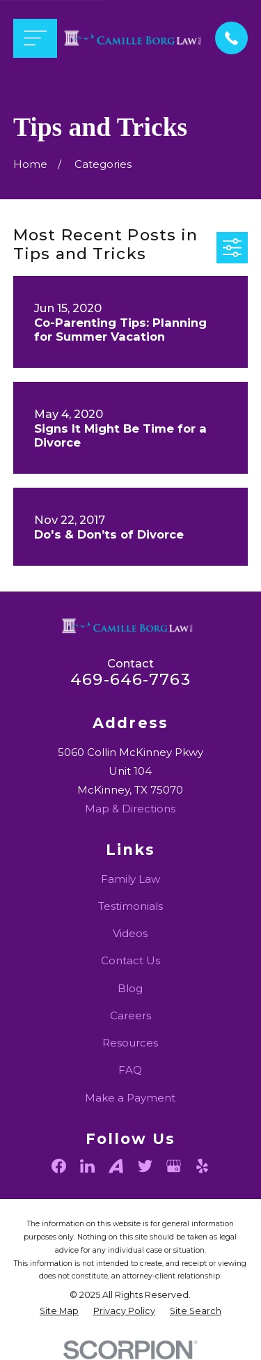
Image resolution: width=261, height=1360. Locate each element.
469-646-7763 (130, 679)
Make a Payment (130, 1097)
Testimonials (130, 906)
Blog (130, 988)
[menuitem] (59, 1312)
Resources (130, 1042)
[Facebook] (59, 1166)
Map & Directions (130, 808)
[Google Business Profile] (173, 1166)
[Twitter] (145, 1166)
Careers (130, 1015)
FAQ (130, 1069)
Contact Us (130, 960)
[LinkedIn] (87, 1166)
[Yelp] (202, 1166)
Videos (130, 933)
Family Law (130, 879)
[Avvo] (116, 1166)
